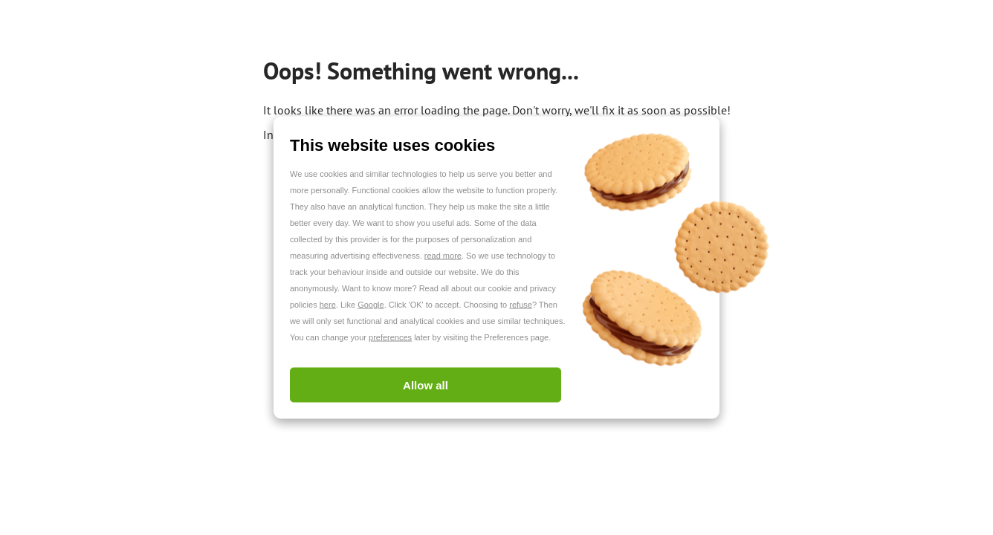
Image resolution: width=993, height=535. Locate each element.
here (328, 304)
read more (443, 255)
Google (371, 304)
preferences (390, 337)
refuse (520, 304)
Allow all (425, 385)
